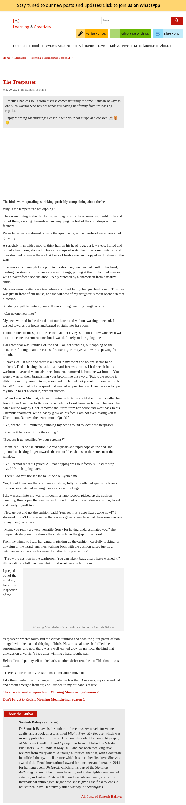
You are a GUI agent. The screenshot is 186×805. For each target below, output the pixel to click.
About (165, 45)
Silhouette (86, 45)
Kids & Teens (121, 45)
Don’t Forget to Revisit (44, 699)
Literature (21, 45)
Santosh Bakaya (35, 89)
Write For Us (96, 33)
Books (38, 45)
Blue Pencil (172, 33)
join (144, 5)
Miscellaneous (146, 45)
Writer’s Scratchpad (61, 45)
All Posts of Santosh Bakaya (101, 796)
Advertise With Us (135, 33)
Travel (102, 45)
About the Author (19, 714)
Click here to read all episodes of (51, 692)
